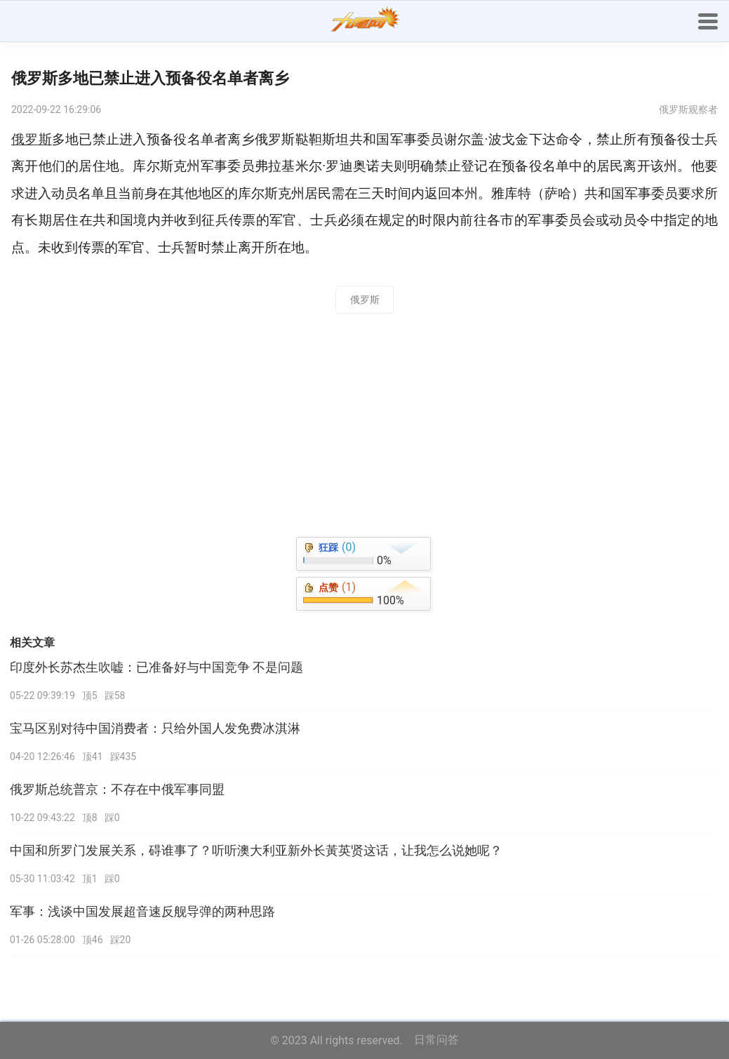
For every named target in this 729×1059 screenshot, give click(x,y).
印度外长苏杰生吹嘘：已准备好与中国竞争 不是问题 (156, 667)
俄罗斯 (365, 299)
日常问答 (436, 1039)
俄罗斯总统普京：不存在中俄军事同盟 (117, 789)
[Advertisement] (364, 429)
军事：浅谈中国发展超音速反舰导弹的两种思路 (142, 912)
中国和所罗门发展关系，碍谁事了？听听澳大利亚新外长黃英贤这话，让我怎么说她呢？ (256, 851)
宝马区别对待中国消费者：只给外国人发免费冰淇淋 (155, 728)
